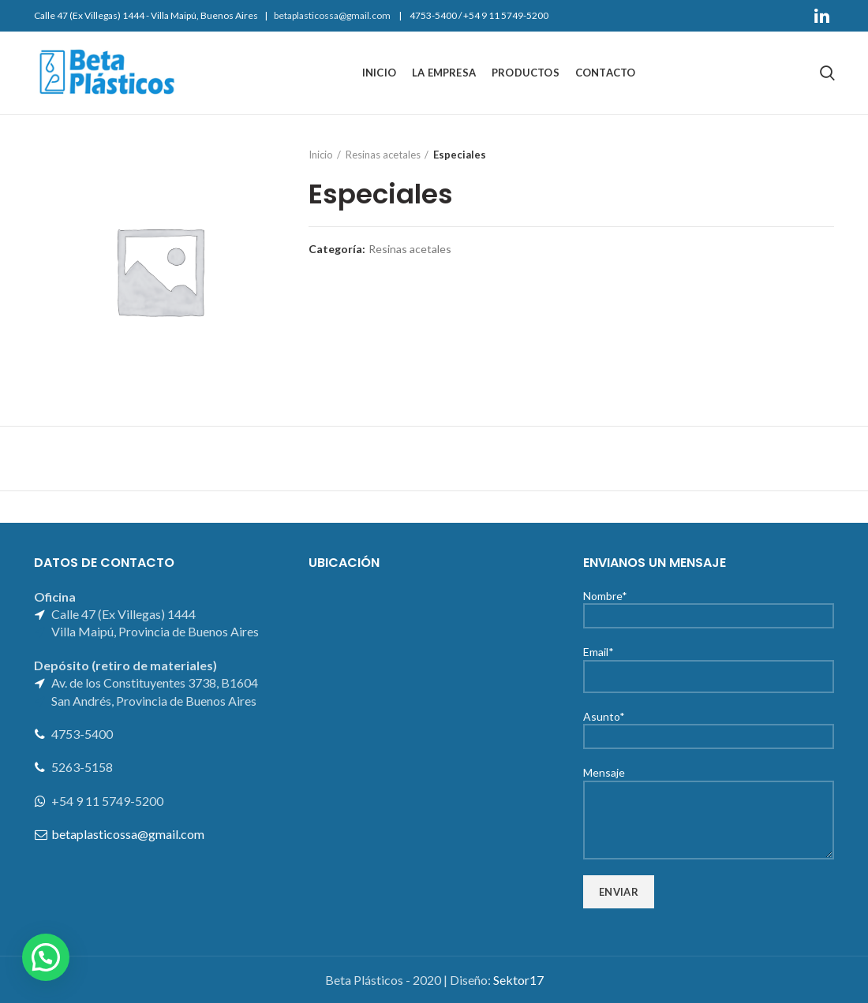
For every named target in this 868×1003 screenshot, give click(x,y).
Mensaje (708, 795)
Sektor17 (518, 979)
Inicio (321, 154)
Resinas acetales (383, 154)
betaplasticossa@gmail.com (332, 15)
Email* (708, 663)
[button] (45, 957)
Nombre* (708, 605)
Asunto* (708, 726)
